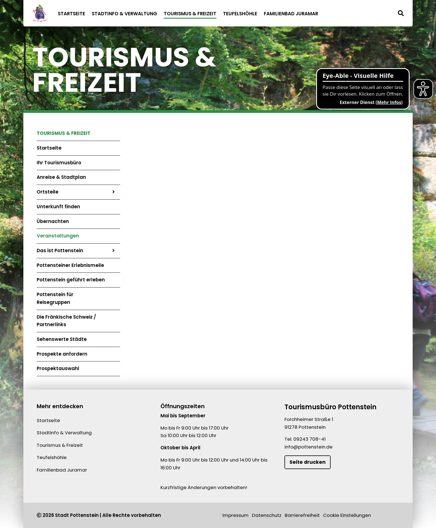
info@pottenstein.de (308, 446)
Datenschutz (266, 515)
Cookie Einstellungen (347, 515)
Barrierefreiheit (302, 515)
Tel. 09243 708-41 (305, 439)
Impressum (235, 515)
